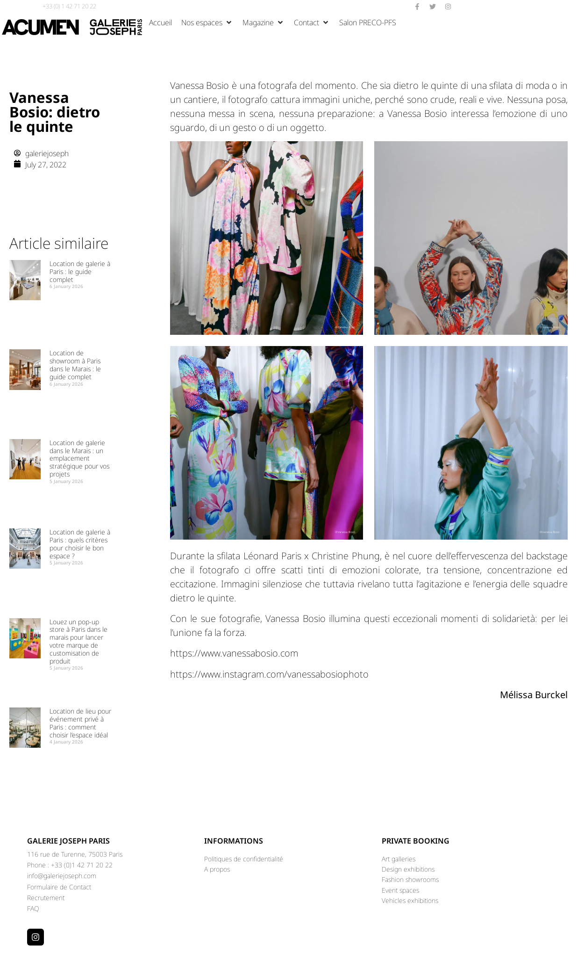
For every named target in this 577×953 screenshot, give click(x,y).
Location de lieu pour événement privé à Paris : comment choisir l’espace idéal (80, 723)
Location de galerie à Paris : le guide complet (80, 271)
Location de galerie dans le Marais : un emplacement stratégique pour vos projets (79, 458)
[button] (207, 22)
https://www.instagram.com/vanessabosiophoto (269, 674)
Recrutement (45, 897)
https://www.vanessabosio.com (234, 653)
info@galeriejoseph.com (61, 875)
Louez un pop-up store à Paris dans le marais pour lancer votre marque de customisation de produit (78, 641)
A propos (217, 869)
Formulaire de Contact (59, 886)
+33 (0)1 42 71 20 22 (82, 864)
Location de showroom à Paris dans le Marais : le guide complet (75, 364)
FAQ (33, 908)
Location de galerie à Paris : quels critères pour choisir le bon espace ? (80, 543)
